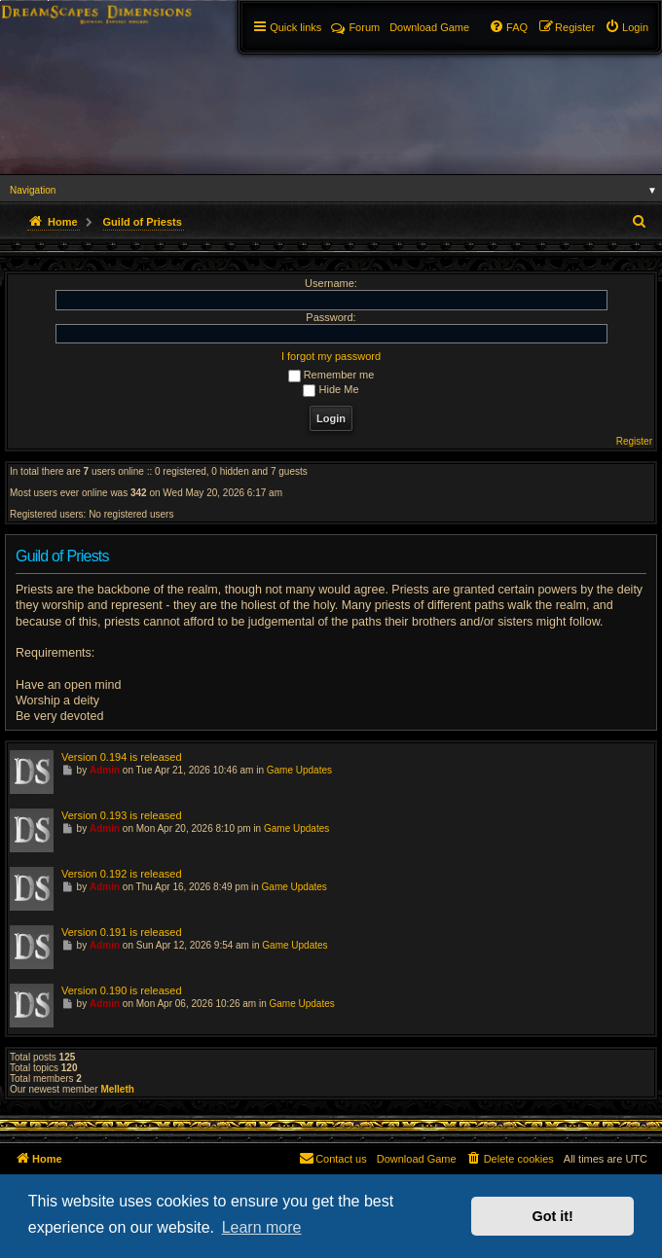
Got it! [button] (553, 1216)
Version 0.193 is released (121, 815)
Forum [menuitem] (355, 27)
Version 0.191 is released (121, 932)
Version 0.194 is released (121, 757)
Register (634, 441)
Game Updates (299, 770)
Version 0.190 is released (121, 990)
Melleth (116, 1089)
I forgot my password (331, 356)
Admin (105, 770)
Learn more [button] (262, 1227)
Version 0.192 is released (121, 874)
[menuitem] (626, 27)
